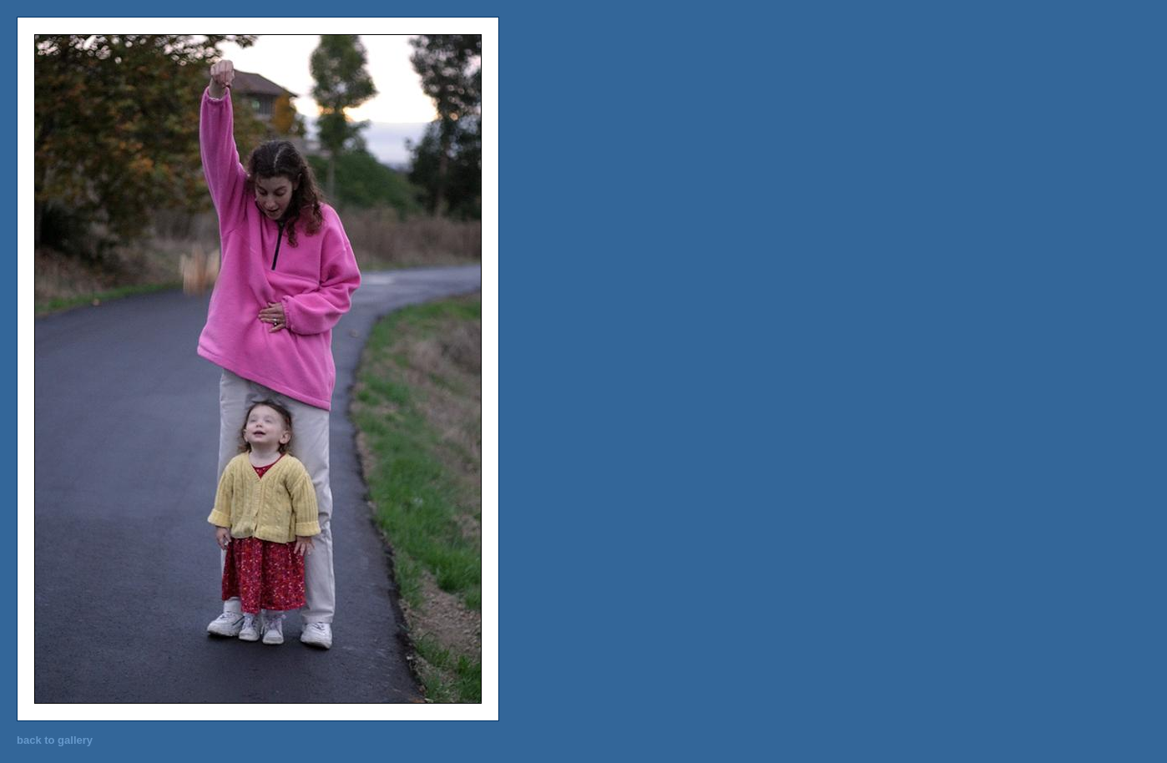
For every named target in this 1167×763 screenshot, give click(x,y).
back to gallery (55, 740)
